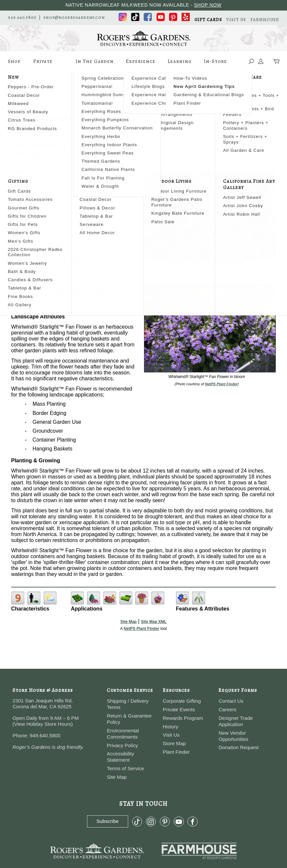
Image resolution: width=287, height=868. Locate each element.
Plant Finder (176, 752)
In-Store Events (215, 64)
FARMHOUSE (264, 19)
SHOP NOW (208, 5)
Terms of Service (125, 768)
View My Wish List (242, 131)
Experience (141, 64)
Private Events (43, 64)
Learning (179, 64)
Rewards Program (183, 718)
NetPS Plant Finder (221, 271)
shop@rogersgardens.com (74, 17)
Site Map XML (154, 621)
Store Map (174, 743)
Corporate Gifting (182, 701)
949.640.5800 (22, 17)
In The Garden (95, 64)
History (170, 726)
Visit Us (171, 735)
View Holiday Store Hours (42, 724)
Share (36, 155)
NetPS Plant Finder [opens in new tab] (141, 628)
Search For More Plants (242, 123)
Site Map (128, 621)
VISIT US (236, 19)
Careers (227, 709)
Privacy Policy (122, 745)
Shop (14, 64)
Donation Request (238, 747)
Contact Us (230, 701)
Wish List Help (242, 140)
